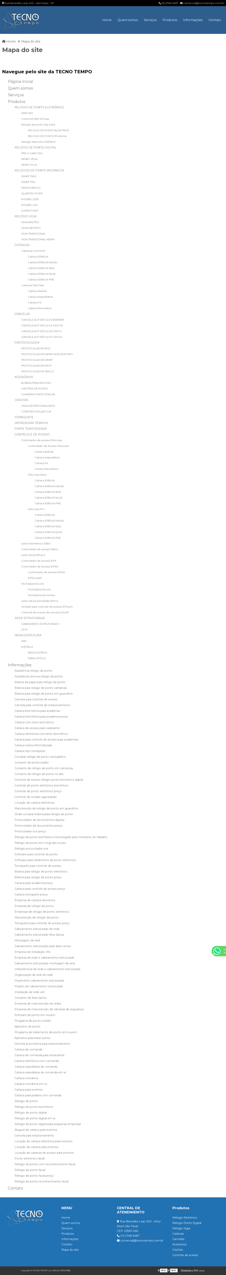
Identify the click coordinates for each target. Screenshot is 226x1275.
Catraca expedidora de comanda (36, 1066)
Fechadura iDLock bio (41, 595)
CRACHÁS (21, 400)
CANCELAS (22, 314)
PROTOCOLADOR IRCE (35, 348)
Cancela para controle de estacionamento (42, 705)
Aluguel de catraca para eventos (36, 1130)
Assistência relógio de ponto (33, 670)
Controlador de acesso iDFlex (46, 572)
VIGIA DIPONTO (31, 227)
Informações (192, 20)
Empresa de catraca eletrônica (35, 900)
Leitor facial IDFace (33, 554)
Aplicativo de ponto (27, 1026)
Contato (215, 20)
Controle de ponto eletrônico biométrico (42, 785)
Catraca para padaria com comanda (38, 1095)
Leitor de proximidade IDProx (39, 600)
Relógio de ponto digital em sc (35, 1118)
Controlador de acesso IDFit (38, 560)
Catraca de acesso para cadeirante (37, 728)
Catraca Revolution (40, 308)
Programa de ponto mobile (33, 1020)
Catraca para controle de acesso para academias (46, 739)
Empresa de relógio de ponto (34, 906)
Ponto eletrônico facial (30, 1158)
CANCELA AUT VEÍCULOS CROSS (41, 336)
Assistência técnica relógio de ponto (39, 676)
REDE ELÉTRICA (37, 652)
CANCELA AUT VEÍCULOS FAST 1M (42, 325)
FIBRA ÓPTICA (37, 658)
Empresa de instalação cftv (33, 952)
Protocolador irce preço (30, 831)
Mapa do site (70, 1249)
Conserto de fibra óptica (31, 998)
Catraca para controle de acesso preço (40, 888)
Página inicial (20, 81)
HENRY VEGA (29, 158)
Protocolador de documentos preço (39, 825)
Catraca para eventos (28, 1089)
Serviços (150, 20)
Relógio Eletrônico (184, 1217)
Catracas (178, 1233)
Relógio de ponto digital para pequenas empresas (48, 1124)
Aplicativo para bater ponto (32, 1038)
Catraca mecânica (26, 1078)
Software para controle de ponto (36, 854)
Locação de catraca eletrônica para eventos (43, 1141)
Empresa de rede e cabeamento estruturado (44, 957)
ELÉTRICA (27, 646)
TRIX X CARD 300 (31, 153)
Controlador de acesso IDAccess (41, 440)
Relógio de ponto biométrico (34, 1107)
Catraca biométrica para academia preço (41, 716)
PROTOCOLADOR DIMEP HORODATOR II (47, 354)
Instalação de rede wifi (30, 992)
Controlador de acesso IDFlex (39, 566)
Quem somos (127, 20)
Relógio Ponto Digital (186, 1223)
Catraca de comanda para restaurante (39, 1055)
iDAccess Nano (37, 474)
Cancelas (178, 1239)
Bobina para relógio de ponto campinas (41, 688)
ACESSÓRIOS (24, 377)
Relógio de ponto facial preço (34, 1175)
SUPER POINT (29, 210)
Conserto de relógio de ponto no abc (39, 774)
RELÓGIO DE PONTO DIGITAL (35, 147)
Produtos (170, 20)
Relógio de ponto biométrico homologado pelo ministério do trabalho (61, 837)
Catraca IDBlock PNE (41, 279)
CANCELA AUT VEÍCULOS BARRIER (42, 319)
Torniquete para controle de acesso (38, 866)
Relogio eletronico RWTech (38, 141)
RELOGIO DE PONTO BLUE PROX (48, 130)
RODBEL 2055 (29, 199)
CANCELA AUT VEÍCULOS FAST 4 (41, 331)
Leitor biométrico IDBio (36, 543)
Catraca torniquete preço (31, 894)
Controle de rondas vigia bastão (36, 797)
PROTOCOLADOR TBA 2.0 (37, 371)
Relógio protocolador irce (31, 848)
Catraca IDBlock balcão (42, 262)
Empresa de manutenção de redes (38, 1003)
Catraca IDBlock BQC (41, 268)
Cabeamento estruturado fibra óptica (39, 934)
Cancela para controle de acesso (36, 699)
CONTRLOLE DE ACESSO (32, 434)
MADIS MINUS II (30, 187)
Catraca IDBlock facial (41, 273)
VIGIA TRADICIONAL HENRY (38, 239)
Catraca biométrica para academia (37, 711)
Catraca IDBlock (38, 256)
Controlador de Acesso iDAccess (48, 445)
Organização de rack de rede (34, 975)
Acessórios (179, 1244)
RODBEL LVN (29, 204)
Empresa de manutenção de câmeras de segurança (49, 1009)
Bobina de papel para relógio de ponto (40, 682)
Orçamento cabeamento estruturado (39, 980)
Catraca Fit (34, 302)
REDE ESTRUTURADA (30, 618)
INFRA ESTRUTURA (28, 635)
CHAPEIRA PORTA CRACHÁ (38, 394)
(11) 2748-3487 (168, 3)
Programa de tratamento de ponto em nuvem (46, 1032)
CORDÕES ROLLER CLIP (36, 411)
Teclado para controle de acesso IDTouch (47, 606)
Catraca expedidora (40, 296)
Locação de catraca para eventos (36, 1147)
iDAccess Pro (36, 509)
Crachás (177, 1249)
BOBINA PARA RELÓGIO (36, 382)
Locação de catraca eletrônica (34, 802)
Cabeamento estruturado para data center (43, 946)
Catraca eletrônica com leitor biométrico (41, 734)
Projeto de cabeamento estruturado (39, 986)
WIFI (24, 641)
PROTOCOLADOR (27, 342)
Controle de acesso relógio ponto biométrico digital (49, 779)
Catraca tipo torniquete (30, 751)
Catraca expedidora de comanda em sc (40, 1072)
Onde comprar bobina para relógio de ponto (44, 814)
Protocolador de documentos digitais (39, 820)
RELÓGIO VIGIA (26, 216)
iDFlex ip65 (35, 577)
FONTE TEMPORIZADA (31, 428)
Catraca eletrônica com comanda (37, 1061)
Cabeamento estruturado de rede (37, 929)
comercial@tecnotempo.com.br (202, 3)
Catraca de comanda (28, 1049)
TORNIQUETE (24, 417)
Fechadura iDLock (39, 589)
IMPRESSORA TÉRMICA (31, 423)
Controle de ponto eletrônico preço (38, 791)
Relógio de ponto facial (30, 1170)
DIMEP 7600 (28, 176)
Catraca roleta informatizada (33, 745)
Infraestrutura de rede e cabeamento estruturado (47, 969)
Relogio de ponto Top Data (38, 124)
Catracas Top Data (32, 285)
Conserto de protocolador (32, 762)
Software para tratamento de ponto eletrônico (45, 860)
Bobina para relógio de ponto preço (38, 877)
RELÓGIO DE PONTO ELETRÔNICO (39, 107)
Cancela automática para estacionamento (42, 1043)
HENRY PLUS (29, 164)
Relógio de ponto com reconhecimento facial (45, 1164)
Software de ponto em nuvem (35, 1015)
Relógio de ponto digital (31, 1112)
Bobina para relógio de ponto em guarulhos (44, 693)
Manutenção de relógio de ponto (37, 917)
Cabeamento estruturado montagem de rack (45, 963)
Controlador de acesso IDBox (39, 549)
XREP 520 (27, 113)
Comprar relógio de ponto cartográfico (40, 756)
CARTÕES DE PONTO (34, 388)
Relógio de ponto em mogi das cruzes (40, 843)
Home (107, 20)
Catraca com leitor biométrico (34, 722)
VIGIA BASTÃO (30, 222)
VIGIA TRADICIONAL (33, 233)
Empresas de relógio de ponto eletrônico (42, 911)
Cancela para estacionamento (34, 1135)
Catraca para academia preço (34, 883)
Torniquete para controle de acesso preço (42, 923)
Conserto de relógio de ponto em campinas (44, 768)
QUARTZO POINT (32, 193)
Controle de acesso (185, 1255)
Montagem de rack (27, 940)
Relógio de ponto (26, 1101)
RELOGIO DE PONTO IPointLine (47, 136)
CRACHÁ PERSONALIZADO (38, 405)
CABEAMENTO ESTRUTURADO (40, 623)
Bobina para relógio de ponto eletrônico (41, 871)
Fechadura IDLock (32, 583)
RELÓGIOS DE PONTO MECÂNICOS (39, 170)
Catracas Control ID (33, 250)
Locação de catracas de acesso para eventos (44, 1152)
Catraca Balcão (37, 290)
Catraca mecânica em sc (31, 1084)
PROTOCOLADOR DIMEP (37, 359)
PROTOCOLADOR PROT (36, 365)
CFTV (24, 629)
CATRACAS (22, 245)
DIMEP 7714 (28, 181)
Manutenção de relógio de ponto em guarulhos (46, 808)
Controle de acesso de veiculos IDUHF (45, 612)
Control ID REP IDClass (35, 118)
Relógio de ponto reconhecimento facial (42, 1181)
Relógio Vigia (181, 1228)
